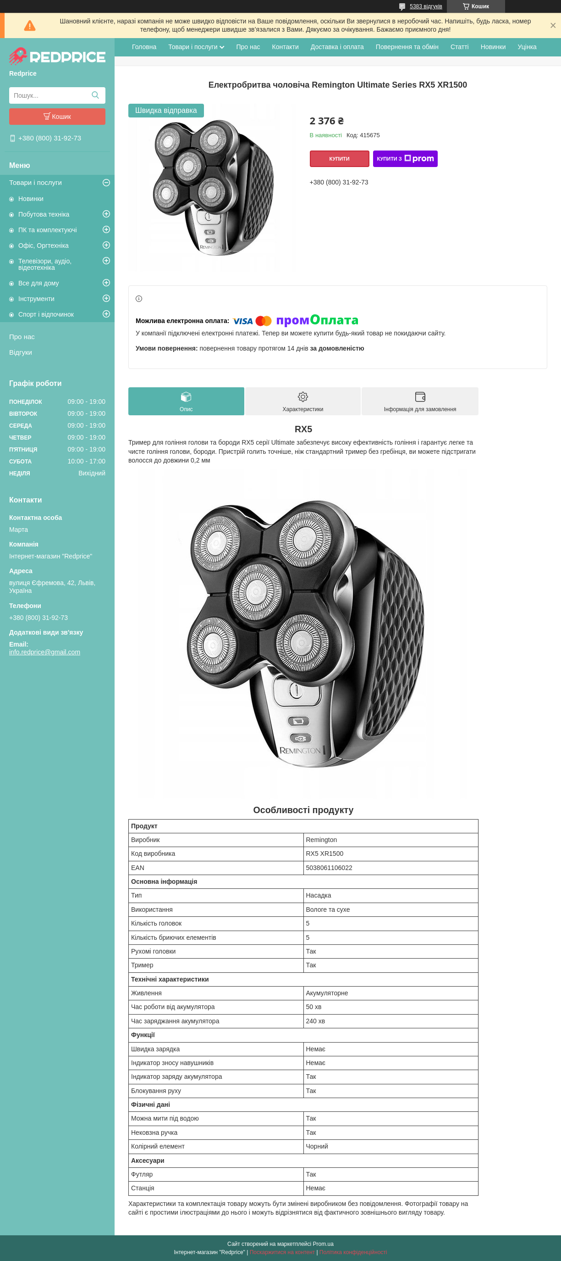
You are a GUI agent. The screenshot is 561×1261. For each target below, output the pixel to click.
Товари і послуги (35, 182)
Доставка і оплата (337, 46)
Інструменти (36, 298)
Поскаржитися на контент (282, 1252)
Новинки (31, 198)
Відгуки (20, 352)
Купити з (405, 159)
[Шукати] (95, 95)
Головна (144, 46)
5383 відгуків (426, 6)
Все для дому (38, 283)
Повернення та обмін (407, 46)
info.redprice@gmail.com (44, 652)
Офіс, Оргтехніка (43, 245)
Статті (460, 46)
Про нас (22, 336)
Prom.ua (323, 1244)
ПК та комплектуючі (47, 230)
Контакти (285, 46)
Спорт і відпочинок (46, 314)
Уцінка (527, 46)
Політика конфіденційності (353, 1252)
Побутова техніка (43, 214)
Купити (339, 159)
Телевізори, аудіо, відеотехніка (45, 264)
